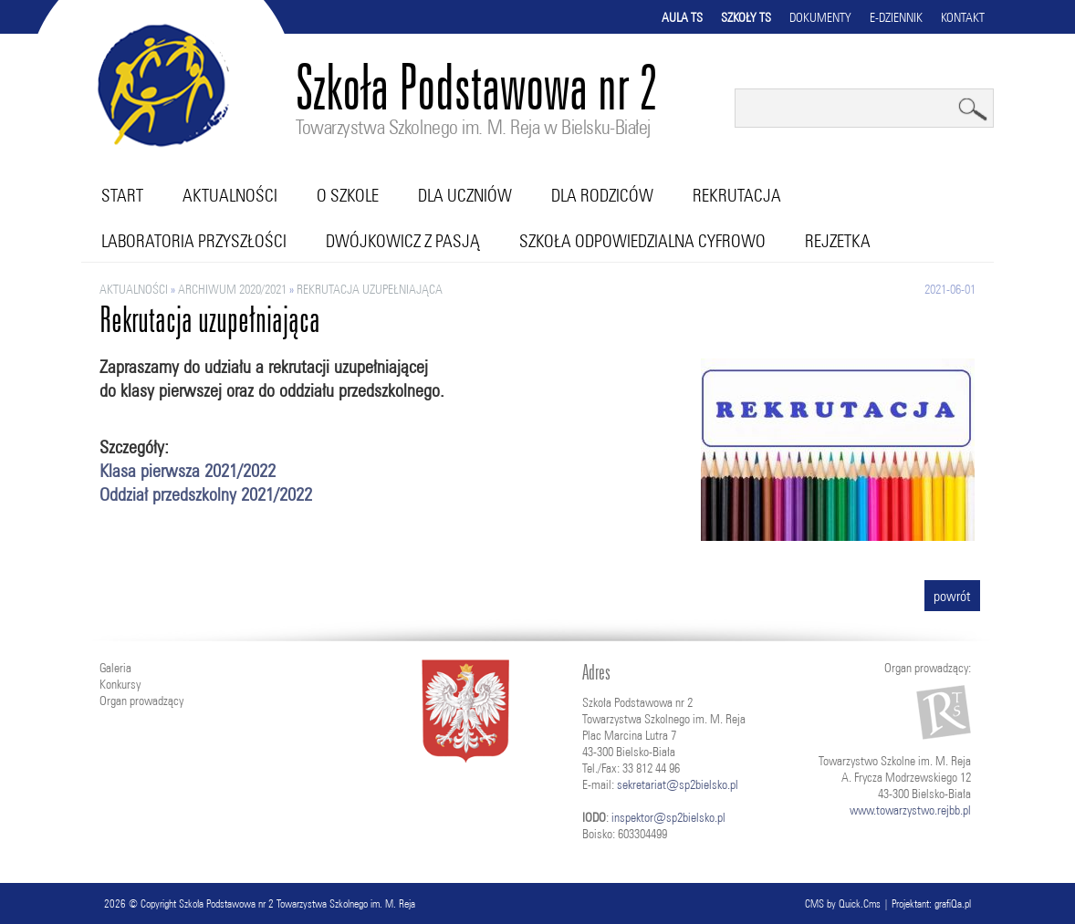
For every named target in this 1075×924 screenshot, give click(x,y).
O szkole (348, 195)
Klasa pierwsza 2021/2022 (187, 470)
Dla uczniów (465, 195)
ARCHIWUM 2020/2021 (232, 289)
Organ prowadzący (141, 700)
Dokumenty (820, 17)
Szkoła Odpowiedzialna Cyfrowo (642, 241)
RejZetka (838, 241)
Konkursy (120, 684)
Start (122, 195)
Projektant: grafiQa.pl (931, 903)
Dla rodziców (602, 195)
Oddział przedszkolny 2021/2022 (205, 494)
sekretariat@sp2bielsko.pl (677, 784)
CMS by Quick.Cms (843, 903)
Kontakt (963, 17)
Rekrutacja (737, 195)
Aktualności (230, 195)
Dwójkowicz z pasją (403, 241)
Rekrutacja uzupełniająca (370, 289)
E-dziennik (896, 17)
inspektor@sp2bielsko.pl (668, 817)
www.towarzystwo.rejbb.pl (910, 810)
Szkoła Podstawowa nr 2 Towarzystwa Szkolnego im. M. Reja (297, 903)
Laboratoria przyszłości (194, 241)
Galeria (115, 667)
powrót (952, 596)
